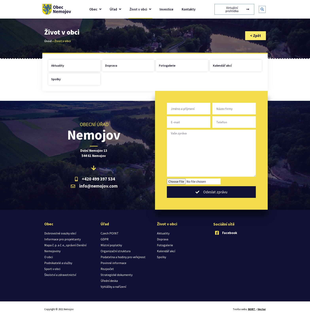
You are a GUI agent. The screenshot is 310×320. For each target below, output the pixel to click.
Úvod (48, 41)
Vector (262, 309)
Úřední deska (109, 281)
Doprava (111, 65)
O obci (48, 257)
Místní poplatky (111, 245)
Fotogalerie (167, 65)
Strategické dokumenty (116, 275)
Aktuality (57, 65)
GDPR (105, 239)
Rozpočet (107, 269)
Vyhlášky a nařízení (113, 287)
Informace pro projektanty (62, 239)
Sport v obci (52, 269)
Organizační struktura (115, 251)
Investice (166, 9)
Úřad (115, 9)
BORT (252, 309)
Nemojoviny (52, 251)
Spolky (56, 79)
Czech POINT (110, 233)
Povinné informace (113, 263)
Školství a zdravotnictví (60, 275)
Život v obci (140, 9)
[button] (262, 9)
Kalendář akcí (222, 65)
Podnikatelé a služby (58, 263)
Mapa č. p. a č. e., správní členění (65, 245)
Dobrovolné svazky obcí (60, 233)
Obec (95, 9)
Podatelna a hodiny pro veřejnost (123, 257)
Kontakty (189, 9)
